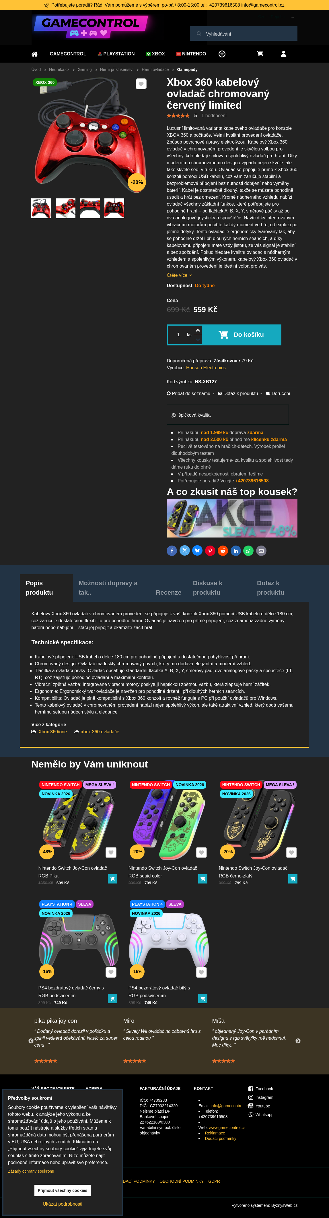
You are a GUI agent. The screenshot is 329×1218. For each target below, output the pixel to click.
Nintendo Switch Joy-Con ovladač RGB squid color (163, 869)
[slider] (178, 115)
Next (298, 1041)
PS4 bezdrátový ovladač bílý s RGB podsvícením (160, 989)
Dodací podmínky (220, 1138)
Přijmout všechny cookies (62, 1190)
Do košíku (249, 334)
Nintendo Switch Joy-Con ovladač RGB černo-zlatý (253, 869)
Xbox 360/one (52, 731)
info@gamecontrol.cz (230, 1105)
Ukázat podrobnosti (62, 1204)
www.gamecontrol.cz (227, 1127)
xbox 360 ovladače (100, 731)
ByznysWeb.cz (284, 1205)
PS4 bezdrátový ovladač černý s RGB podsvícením (72, 989)
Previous (31, 1041)
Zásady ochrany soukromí (31, 1171)
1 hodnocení (214, 115)
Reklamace (215, 1133)
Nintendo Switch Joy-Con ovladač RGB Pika (73, 869)
